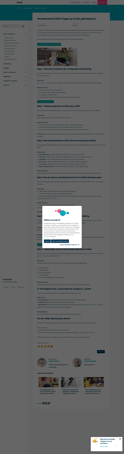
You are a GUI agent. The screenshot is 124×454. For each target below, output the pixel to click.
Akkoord (47, 241)
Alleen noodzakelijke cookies (60, 241)
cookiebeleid (47, 236)
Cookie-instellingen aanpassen (69, 245)
